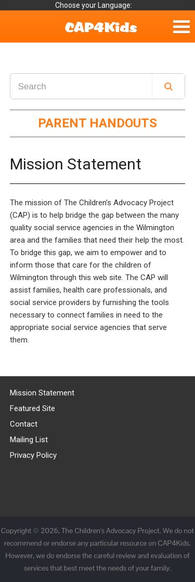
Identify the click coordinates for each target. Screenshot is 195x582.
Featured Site (32, 408)
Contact (23, 424)
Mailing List (29, 439)
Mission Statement (42, 393)
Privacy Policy (33, 455)
